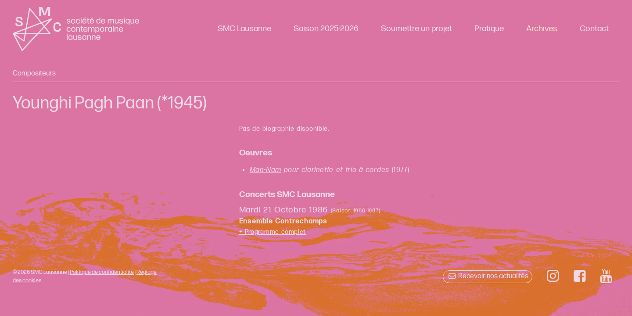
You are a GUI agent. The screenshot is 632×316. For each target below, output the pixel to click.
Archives (541, 29)
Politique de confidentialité (102, 272)
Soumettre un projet (416, 29)
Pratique (489, 29)
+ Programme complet (272, 232)
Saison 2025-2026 (326, 29)
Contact (594, 29)
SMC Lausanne (244, 29)
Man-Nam (266, 170)
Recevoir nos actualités (487, 276)
